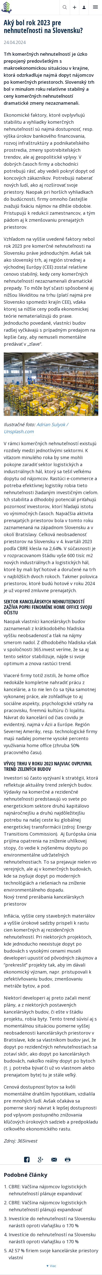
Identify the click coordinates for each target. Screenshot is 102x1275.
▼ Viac (51, 1266)
